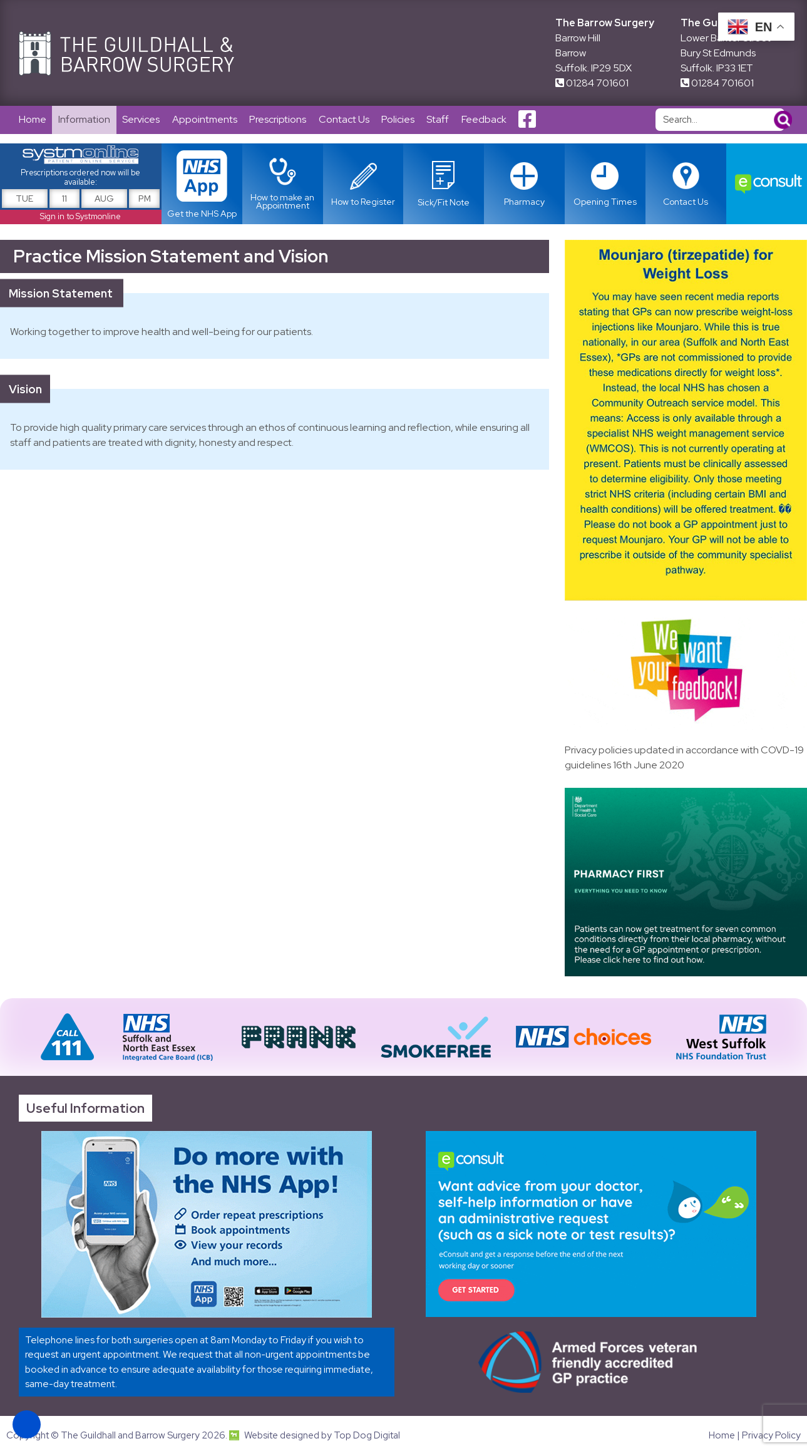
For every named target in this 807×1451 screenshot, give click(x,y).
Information (85, 120)
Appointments (206, 120)
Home (32, 120)
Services (142, 120)
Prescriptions (279, 120)
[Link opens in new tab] (443, 184)
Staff (440, 120)
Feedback (487, 120)
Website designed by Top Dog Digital (314, 1436)
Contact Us (346, 120)
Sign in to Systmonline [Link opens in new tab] (80, 217)
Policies (400, 120)
